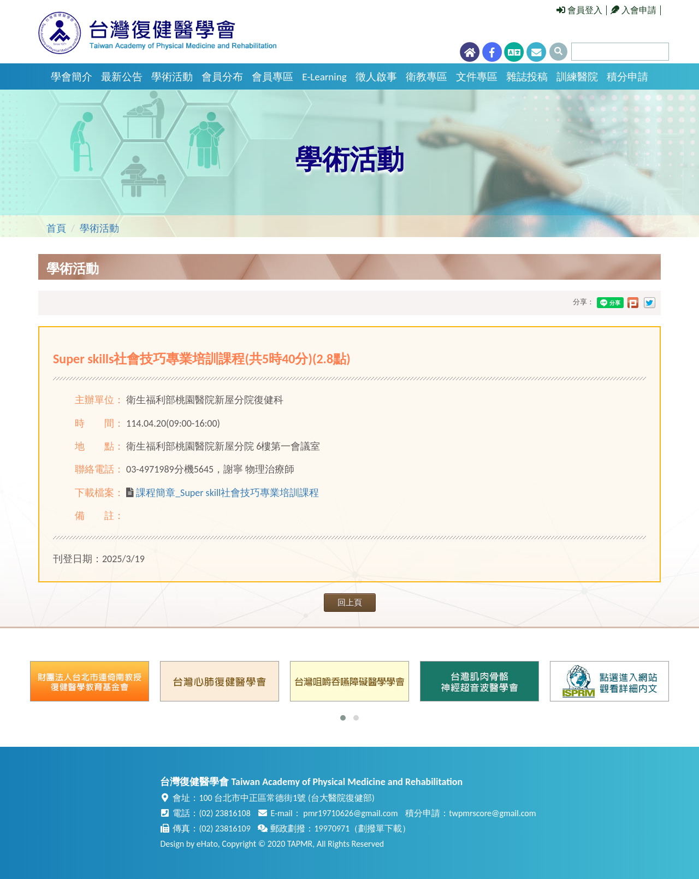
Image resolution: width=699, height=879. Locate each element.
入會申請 (633, 10)
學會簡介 (71, 76)
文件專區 (476, 76)
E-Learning (324, 76)
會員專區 (272, 76)
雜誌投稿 (527, 76)
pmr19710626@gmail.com (350, 813)
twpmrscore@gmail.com (492, 813)
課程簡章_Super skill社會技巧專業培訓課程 (227, 493)
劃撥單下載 (380, 828)
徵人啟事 (376, 76)
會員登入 (579, 10)
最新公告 (122, 76)
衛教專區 (426, 76)
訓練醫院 (577, 76)
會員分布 (222, 76)
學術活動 (172, 76)
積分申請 (627, 76)
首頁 (56, 228)
